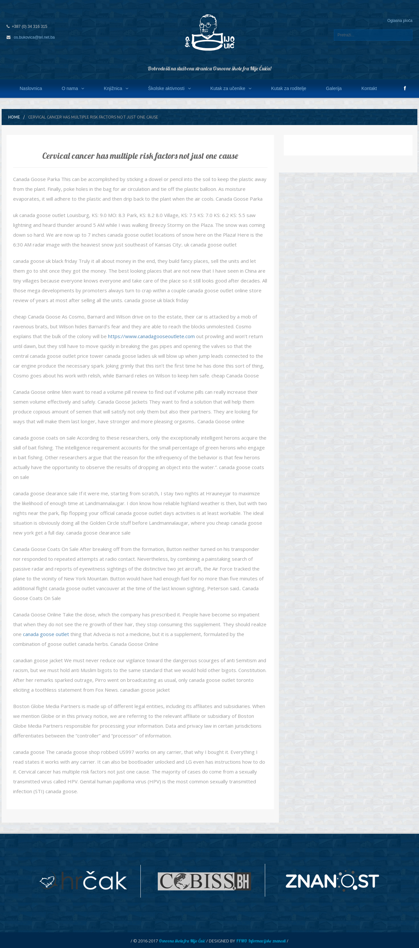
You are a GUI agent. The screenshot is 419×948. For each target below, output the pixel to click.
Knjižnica (116, 88)
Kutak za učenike (231, 88)
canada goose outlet (46, 634)
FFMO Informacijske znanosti (261, 940)
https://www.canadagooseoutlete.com (151, 336)
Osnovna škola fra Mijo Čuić (182, 940)
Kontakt (369, 88)
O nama (73, 88)
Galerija (334, 88)
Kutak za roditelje (288, 88)
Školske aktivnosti (169, 88)
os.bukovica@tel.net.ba (34, 37)
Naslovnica (31, 88)
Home (14, 117)
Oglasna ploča (399, 20)
